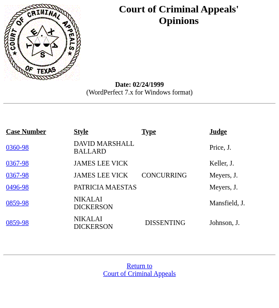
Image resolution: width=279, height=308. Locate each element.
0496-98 (17, 187)
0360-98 (17, 147)
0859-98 (17, 203)
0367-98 (17, 163)
